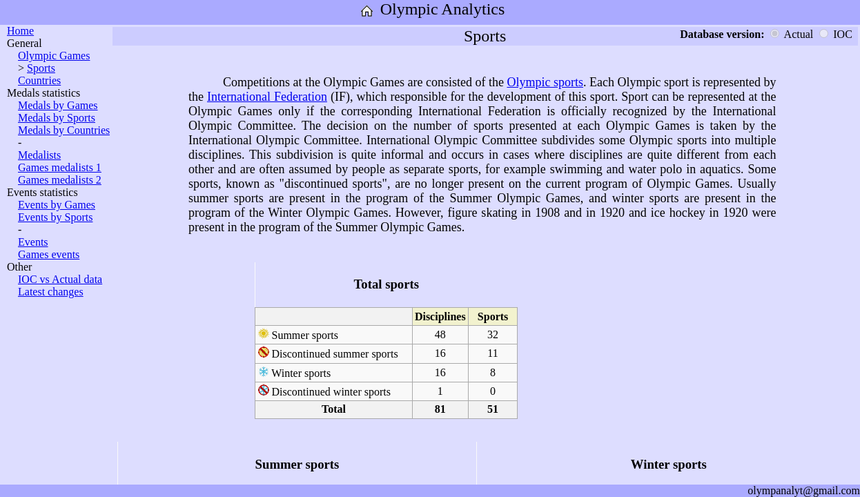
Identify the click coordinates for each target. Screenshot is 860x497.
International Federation (267, 97)
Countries (39, 80)
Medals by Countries (64, 130)
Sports (41, 68)
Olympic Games (54, 55)
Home (20, 31)
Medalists (39, 155)
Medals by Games (58, 105)
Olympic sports (545, 82)
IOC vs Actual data (60, 279)
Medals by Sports (56, 118)
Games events (48, 254)
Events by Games (56, 205)
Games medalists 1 (59, 167)
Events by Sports (55, 217)
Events (33, 242)
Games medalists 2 (59, 180)
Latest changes (51, 292)
